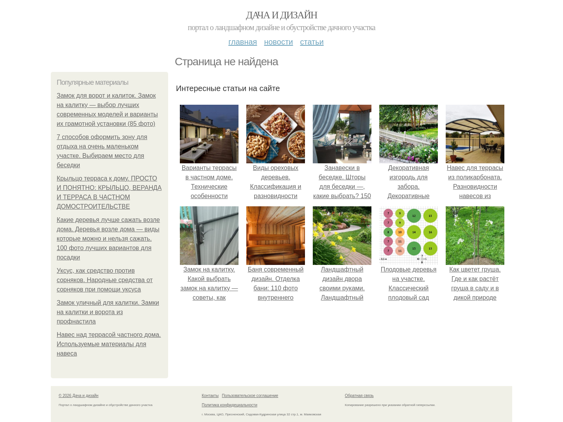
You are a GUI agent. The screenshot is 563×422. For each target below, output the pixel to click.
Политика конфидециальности (229, 405)
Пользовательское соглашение (250, 395)
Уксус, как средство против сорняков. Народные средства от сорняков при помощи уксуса (105, 280)
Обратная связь (359, 395)
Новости (278, 42)
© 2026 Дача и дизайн (79, 395)
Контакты (210, 395)
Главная (242, 42)
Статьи (311, 42)
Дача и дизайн (281, 15)
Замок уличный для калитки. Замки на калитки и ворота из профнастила (108, 312)
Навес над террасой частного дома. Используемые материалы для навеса (109, 344)
